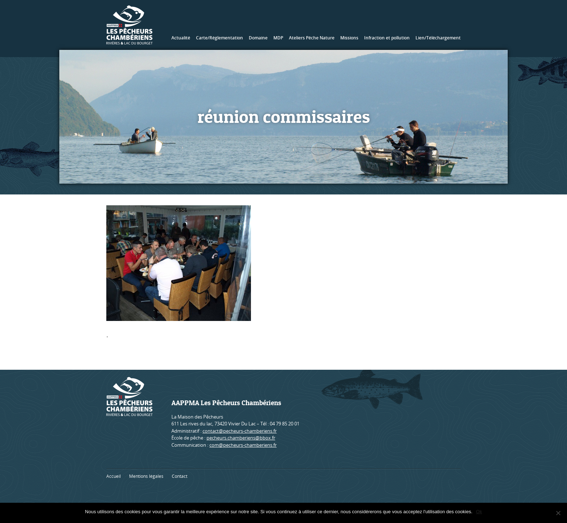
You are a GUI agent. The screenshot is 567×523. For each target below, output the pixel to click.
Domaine (258, 38)
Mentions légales (146, 476)
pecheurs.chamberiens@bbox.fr (240, 437)
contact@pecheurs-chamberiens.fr (239, 431)
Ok (479, 511)
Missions (349, 38)
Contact (179, 476)
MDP (278, 38)
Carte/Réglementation (219, 38)
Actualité (180, 38)
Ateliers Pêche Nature (311, 38)
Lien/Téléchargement (438, 38)
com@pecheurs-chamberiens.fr (243, 445)
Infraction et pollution (387, 38)
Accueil (113, 476)
